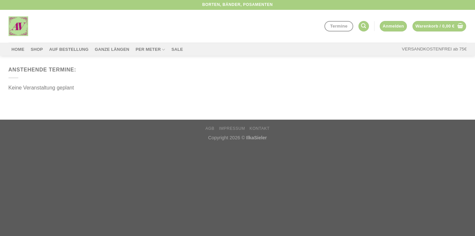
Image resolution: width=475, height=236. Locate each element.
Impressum (232, 128)
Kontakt (259, 128)
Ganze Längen (112, 49)
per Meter (150, 50)
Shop (37, 49)
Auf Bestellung (68, 49)
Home (17, 49)
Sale (177, 49)
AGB (209, 128)
